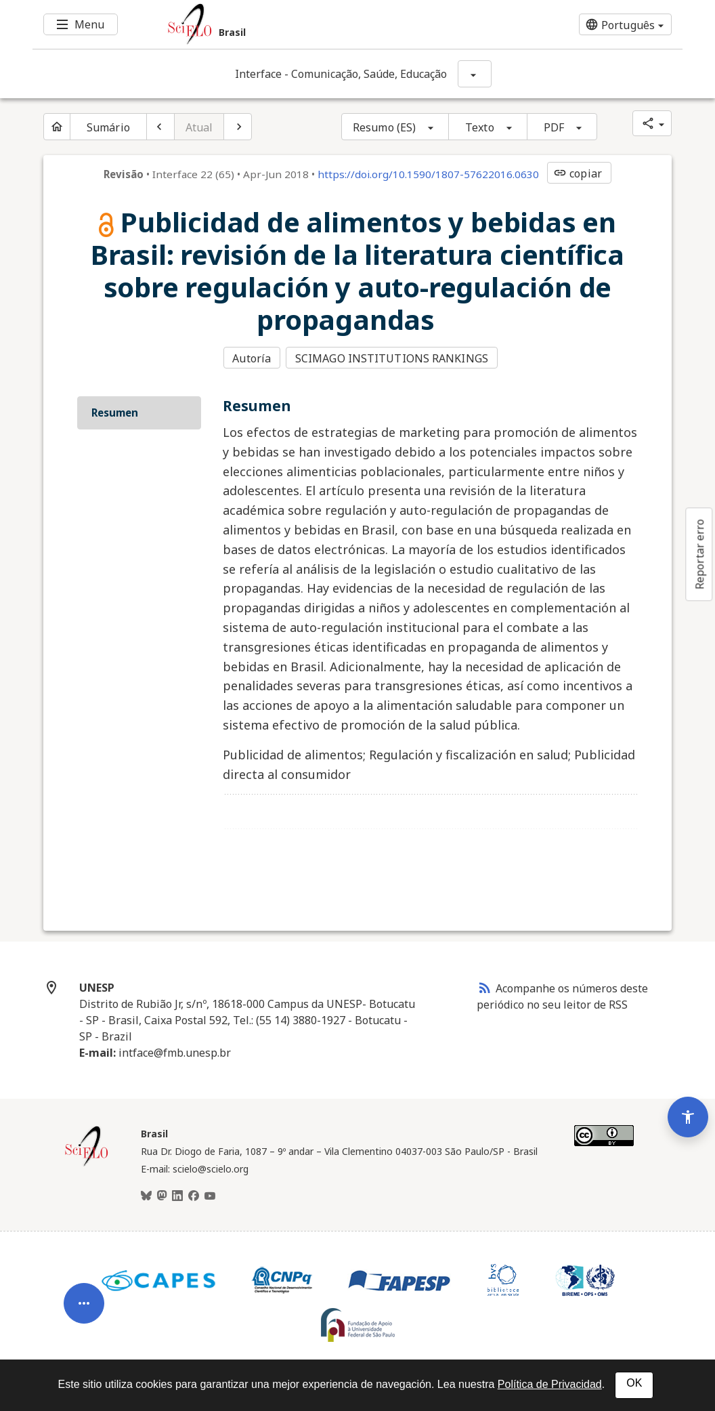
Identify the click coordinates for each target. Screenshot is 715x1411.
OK (634, 1383)
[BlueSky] (146, 1194)
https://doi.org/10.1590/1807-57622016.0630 (428, 174)
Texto (479, 127)
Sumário (108, 127)
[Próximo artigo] (237, 126)
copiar (577, 173)
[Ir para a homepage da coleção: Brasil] (303, 24)
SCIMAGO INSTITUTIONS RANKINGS (393, 358)
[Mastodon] (162, 1194)
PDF (554, 127)
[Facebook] (193, 1194)
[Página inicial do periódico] (56, 126)
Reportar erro (699, 554)
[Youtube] (209, 1194)
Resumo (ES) (384, 127)
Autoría (251, 358)
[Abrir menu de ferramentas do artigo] (84, 1291)
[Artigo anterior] (160, 126)
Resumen (114, 411)
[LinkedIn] (177, 1194)
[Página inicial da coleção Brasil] (86, 1163)
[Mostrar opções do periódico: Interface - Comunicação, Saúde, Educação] (475, 73)
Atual (199, 127)
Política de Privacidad (550, 1384)
